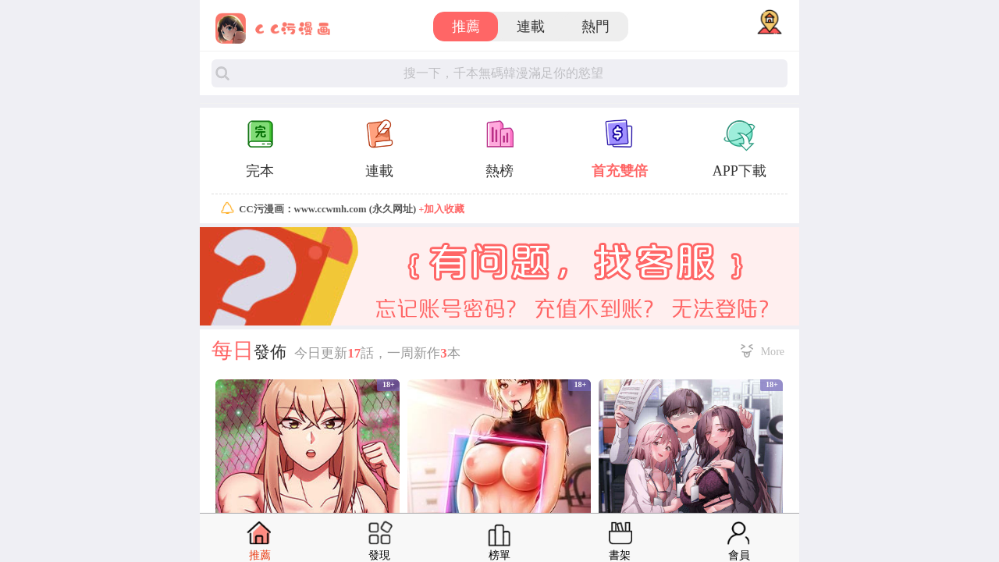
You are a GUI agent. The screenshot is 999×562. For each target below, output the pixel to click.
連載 (531, 26)
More (772, 351)
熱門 (595, 26)
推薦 (466, 26)
